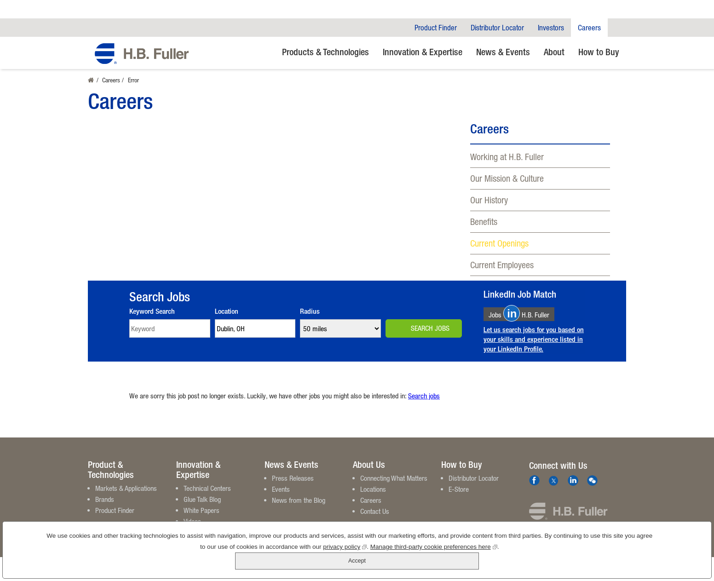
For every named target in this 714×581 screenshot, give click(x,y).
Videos (192, 521)
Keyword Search (152, 311)
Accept (669, 557)
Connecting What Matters (393, 478)
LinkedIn (573, 480)
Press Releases (293, 478)
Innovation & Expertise (422, 51)
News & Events (503, 51)
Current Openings (499, 243)
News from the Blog (298, 500)
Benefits (483, 221)
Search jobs (424, 395)
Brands (104, 499)
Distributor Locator (497, 27)
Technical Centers (207, 488)
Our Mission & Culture (507, 178)
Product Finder (436, 27)
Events (281, 489)
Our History (489, 200)
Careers (589, 27)
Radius (310, 311)
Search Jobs (430, 328)
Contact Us (374, 511)
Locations (373, 489)
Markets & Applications (126, 488)
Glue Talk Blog (202, 499)
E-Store (459, 489)
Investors (551, 27)
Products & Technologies (325, 51)
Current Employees (502, 264)
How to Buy (598, 51)
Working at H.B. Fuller (507, 156)
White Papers (201, 510)
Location (226, 311)
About (554, 51)
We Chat (592, 480)
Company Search (617, 27)
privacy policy (318, 562)
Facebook (534, 480)
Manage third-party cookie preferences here (406, 562)
